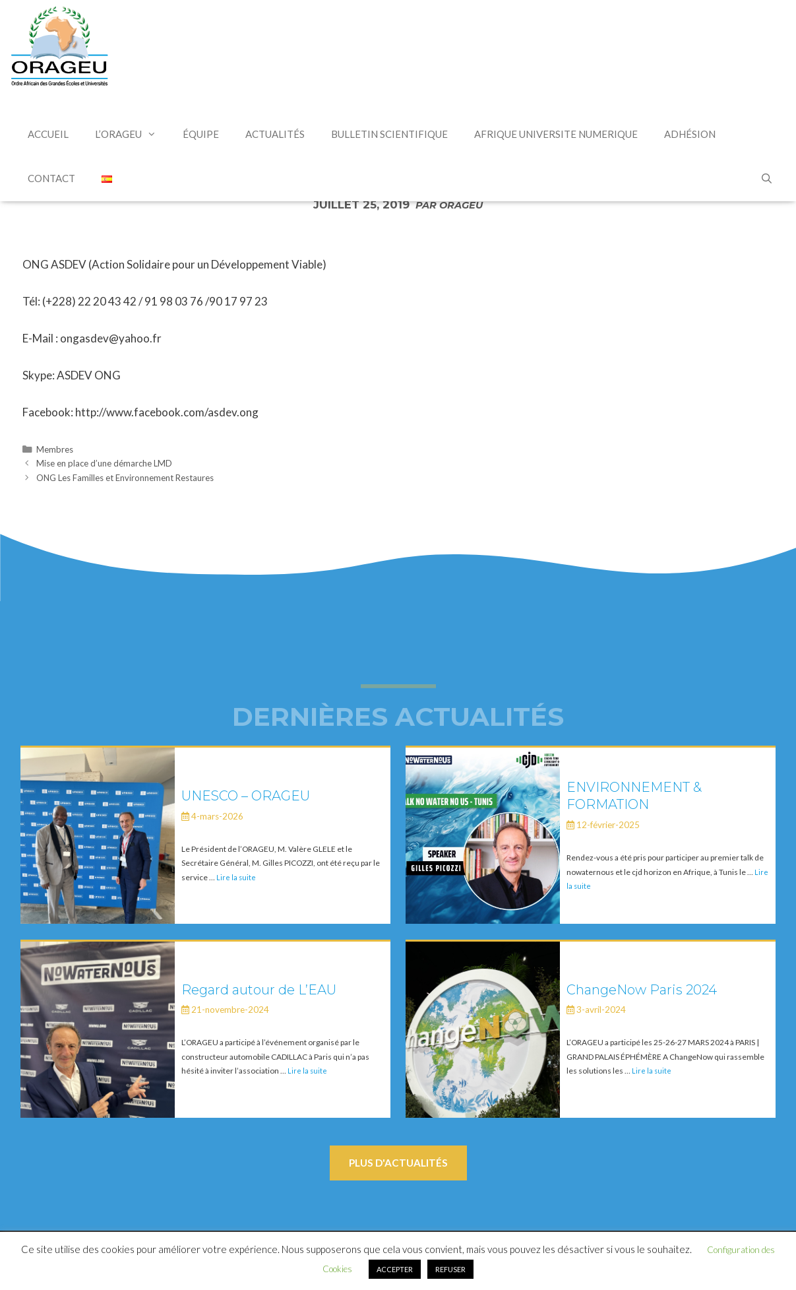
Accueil (48, 134)
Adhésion (690, 134)
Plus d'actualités (398, 1163)
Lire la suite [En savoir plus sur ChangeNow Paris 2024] (651, 1070)
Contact (51, 178)
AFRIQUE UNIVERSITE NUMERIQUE (556, 134)
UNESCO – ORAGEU (245, 796)
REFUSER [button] (450, 1269)
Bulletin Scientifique (389, 134)
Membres (54, 449)
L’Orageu (132, 134)
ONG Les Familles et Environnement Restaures (125, 477)
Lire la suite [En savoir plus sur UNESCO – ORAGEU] (236, 877)
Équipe (201, 134)
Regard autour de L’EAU (258, 990)
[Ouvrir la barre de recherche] (766, 179)
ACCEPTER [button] (395, 1269)
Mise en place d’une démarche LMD (104, 463)
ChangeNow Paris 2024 (641, 990)
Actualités (275, 134)
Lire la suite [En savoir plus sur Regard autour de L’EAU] (307, 1070)
